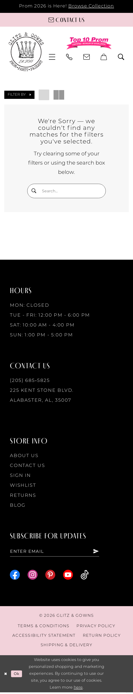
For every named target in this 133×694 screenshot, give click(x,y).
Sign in (20, 476)
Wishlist (23, 486)
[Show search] (121, 57)
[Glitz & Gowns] (26, 51)
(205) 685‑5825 (30, 381)
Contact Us (27, 466)
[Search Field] (66, 191)
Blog (18, 506)
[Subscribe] (105, 552)
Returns (23, 496)
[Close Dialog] (6, 675)
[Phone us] (69, 57)
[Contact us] (66, 20)
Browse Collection (91, 6)
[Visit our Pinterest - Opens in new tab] (50, 576)
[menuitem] (52, 57)
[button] (52, 57)
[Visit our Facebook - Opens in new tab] (15, 576)
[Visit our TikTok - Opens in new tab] (85, 576)
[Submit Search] (34, 191)
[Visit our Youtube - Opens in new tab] (68, 576)
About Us (24, 456)
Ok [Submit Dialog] (18, 675)
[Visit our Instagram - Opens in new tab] (32, 576)
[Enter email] (59, 552)
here (78, 689)
